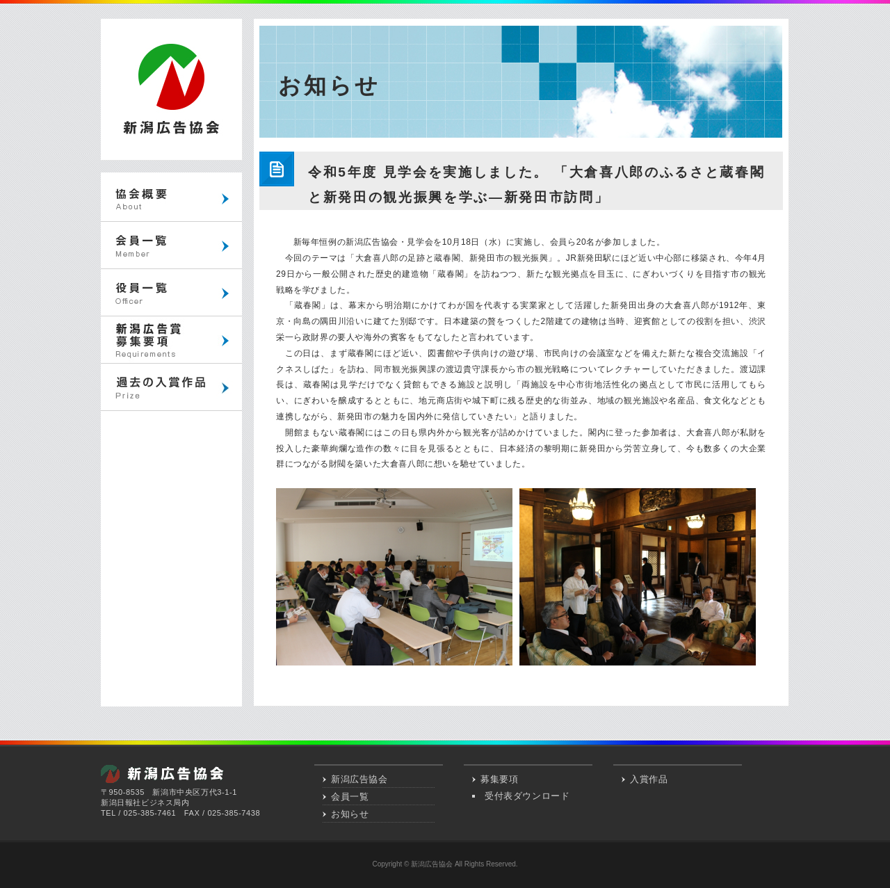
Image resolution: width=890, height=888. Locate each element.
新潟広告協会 (359, 779)
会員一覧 (350, 796)
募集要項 (499, 779)
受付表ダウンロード (527, 796)
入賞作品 (649, 779)
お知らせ (350, 814)
